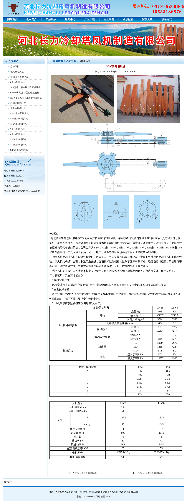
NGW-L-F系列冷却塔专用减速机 (26, 98)
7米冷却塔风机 (17, 129)
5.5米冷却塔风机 (18, 139)
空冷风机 (14, 66)
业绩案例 (128, 19)
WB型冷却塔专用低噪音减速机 (25, 87)
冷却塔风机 (84, 61)
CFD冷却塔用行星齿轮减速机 (24, 92)
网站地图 (100, 496)
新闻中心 (70, 19)
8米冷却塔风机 (17, 82)
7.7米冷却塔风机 (18, 124)
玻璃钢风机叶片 (18, 103)
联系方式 (166, 19)
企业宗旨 (109, 19)
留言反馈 (147, 19)
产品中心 (71, 61)
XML (107, 496)
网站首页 (12, 19)
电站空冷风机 (17, 71)
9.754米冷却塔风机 (19, 113)
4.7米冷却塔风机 (18, 144)
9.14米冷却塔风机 (19, 150)
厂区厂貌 (89, 19)
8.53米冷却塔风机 (19, 118)
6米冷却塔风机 (17, 134)
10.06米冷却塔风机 (19, 77)
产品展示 (51, 19)
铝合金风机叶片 (18, 108)
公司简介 (32, 19)
